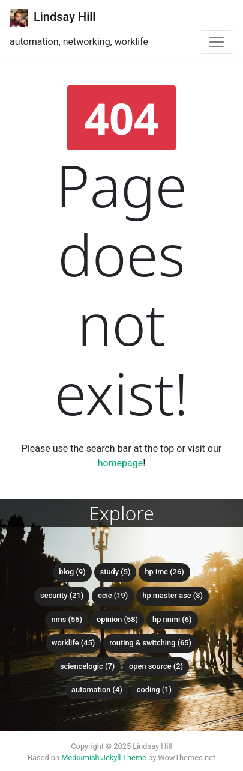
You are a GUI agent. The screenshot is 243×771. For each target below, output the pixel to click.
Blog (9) (72, 571)
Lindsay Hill (52, 18)
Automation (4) (96, 689)
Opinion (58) (117, 619)
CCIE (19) (113, 595)
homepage (120, 463)
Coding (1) (154, 689)
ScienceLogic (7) (87, 666)
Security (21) (61, 595)
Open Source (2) (156, 666)
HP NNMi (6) (172, 619)
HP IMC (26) (164, 571)
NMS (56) (66, 619)
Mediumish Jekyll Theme (103, 757)
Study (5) (115, 571)
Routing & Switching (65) (150, 642)
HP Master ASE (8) (172, 595)
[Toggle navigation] (216, 42)
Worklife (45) (73, 642)
